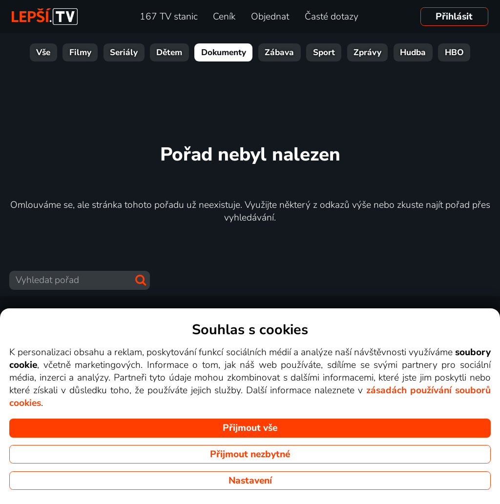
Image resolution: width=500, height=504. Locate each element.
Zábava (279, 52)
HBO (454, 52)
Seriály (124, 52)
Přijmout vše (250, 428)
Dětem (169, 52)
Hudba (413, 52)
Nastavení (250, 480)
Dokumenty (223, 52)
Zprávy (367, 52)
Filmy (80, 52)
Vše (43, 52)
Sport (324, 52)
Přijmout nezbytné (250, 454)
